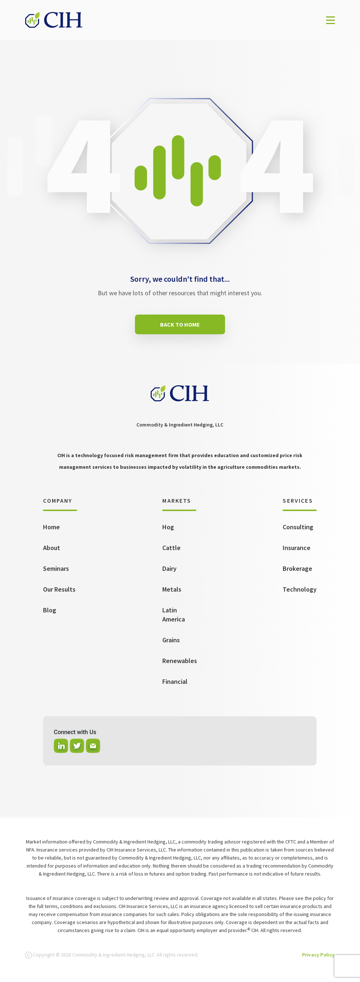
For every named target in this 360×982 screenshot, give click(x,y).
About (51, 547)
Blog (49, 610)
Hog (168, 527)
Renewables (179, 660)
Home (51, 527)
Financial (174, 681)
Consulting (298, 527)
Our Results (59, 589)
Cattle (171, 547)
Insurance (296, 547)
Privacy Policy (318, 954)
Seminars (56, 568)
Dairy (169, 568)
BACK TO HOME (180, 324)
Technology (300, 589)
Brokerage (297, 568)
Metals (171, 589)
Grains (171, 640)
